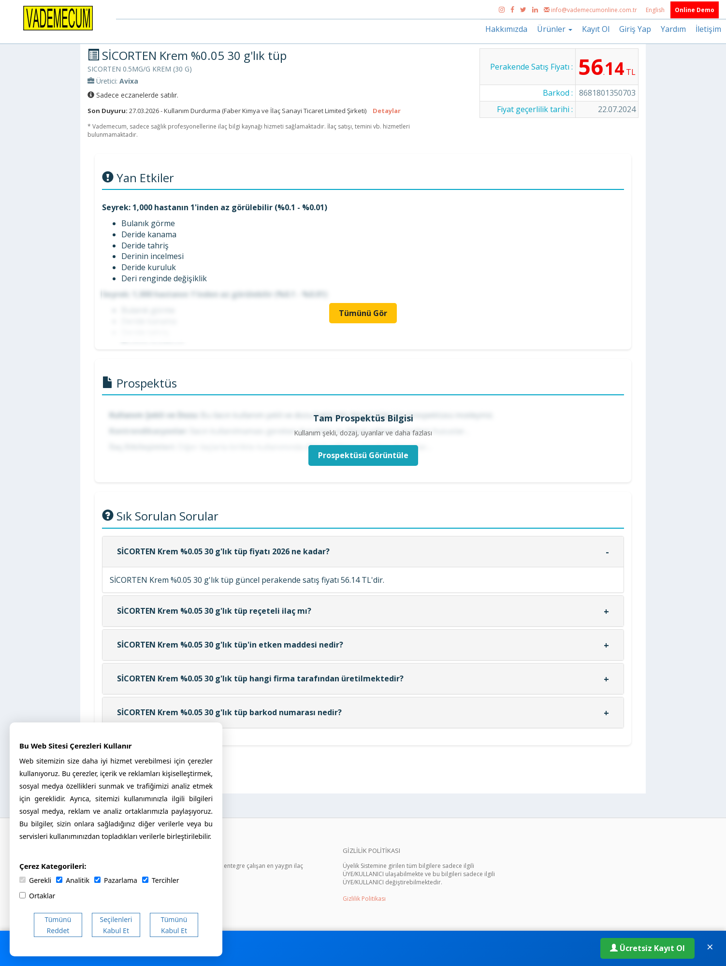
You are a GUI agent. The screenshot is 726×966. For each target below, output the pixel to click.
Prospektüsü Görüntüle (363, 455)
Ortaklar (37, 895)
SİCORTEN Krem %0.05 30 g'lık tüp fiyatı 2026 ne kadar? (223, 551)
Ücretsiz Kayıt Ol (647, 948)
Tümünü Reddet (58, 925)
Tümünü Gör (363, 313)
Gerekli (35, 880)
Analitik (72, 880)
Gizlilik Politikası (364, 898)
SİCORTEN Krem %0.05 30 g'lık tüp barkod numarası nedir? (229, 712)
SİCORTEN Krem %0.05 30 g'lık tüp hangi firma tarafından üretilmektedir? (260, 678)
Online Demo (694, 10)
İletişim (708, 29)
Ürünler (554, 29)
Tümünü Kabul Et (174, 925)
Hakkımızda (506, 29)
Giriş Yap (635, 29)
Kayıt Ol (596, 29)
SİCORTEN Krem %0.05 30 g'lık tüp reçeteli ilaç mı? (214, 611)
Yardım (673, 29)
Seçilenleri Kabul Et (116, 925)
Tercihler (160, 880)
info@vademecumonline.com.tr (591, 10)
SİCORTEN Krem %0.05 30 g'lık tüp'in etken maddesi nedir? (230, 644)
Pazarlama (115, 880)
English (656, 10)
